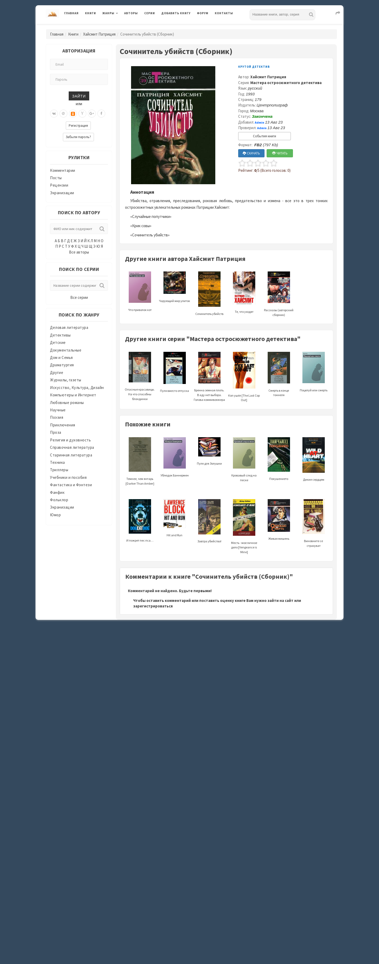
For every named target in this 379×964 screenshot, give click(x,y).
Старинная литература (71, 454)
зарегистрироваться (153, 605)
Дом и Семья (61, 357)
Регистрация (78, 125)
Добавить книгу (176, 13)
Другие (56, 372)
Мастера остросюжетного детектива (286, 82)
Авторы (131, 13)
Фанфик (57, 492)
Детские (58, 342)
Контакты (224, 13)
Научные (58, 409)
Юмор (55, 514)
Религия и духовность (70, 439)
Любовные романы (67, 402)
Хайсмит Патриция (99, 34)
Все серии (79, 297)
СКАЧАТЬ (251, 153)
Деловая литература (69, 327)
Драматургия (62, 364)
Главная (71, 13)
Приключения (62, 424)
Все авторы (79, 252)
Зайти (79, 96)
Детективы (60, 335)
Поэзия (56, 417)
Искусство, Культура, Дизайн (77, 387)
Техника (57, 462)
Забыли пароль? (78, 137)
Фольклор (59, 499)
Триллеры (59, 469)
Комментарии (62, 170)
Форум (202, 13)
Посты (56, 177)
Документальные (65, 350)
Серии (149, 13)
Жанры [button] (108, 13)
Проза (55, 432)
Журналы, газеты (65, 379)
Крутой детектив (254, 67)
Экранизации (62, 192)
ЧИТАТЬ (280, 153)
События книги (264, 136)
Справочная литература (72, 447)
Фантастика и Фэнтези (71, 484)
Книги (90, 13)
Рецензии (59, 185)
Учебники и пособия (68, 477)
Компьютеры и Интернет (73, 394)
